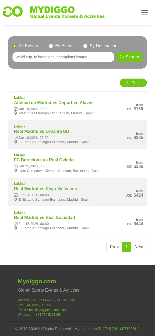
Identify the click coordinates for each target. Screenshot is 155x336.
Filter (133, 82)
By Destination (103, 46)
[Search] (63, 57)
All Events (28, 46)
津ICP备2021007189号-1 (119, 329)
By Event (63, 46)
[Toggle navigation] (144, 13)
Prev (114, 247)
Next (139, 247)
